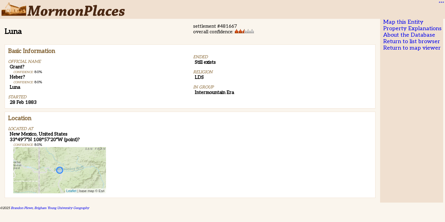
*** (440, 3)
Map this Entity (403, 22)
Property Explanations (412, 28)
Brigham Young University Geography (61, 208)
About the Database (409, 35)
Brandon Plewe (22, 208)
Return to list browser (411, 41)
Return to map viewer (412, 48)
